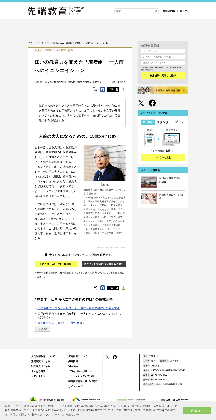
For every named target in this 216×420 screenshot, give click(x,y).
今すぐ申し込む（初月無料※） (56, 264)
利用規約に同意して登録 (163, 75)
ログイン (184, 11)
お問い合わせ (38, 376)
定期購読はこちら (40, 361)
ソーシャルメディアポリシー (83, 376)
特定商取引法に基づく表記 (82, 381)
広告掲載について (77, 356)
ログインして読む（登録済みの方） (104, 264)
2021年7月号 (119, 82)
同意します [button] (197, 410)
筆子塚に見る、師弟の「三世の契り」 (61, 323)
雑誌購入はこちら (40, 366)
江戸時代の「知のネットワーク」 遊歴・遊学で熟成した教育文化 (78, 308)
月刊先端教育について (43, 356)
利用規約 (144, 70)
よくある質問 (38, 371)
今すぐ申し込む (163, 157)
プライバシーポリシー (80, 371)
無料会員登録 (169, 11)
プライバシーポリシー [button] (65, 414)
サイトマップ (75, 386)
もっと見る (42, 329)
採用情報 (73, 361)
